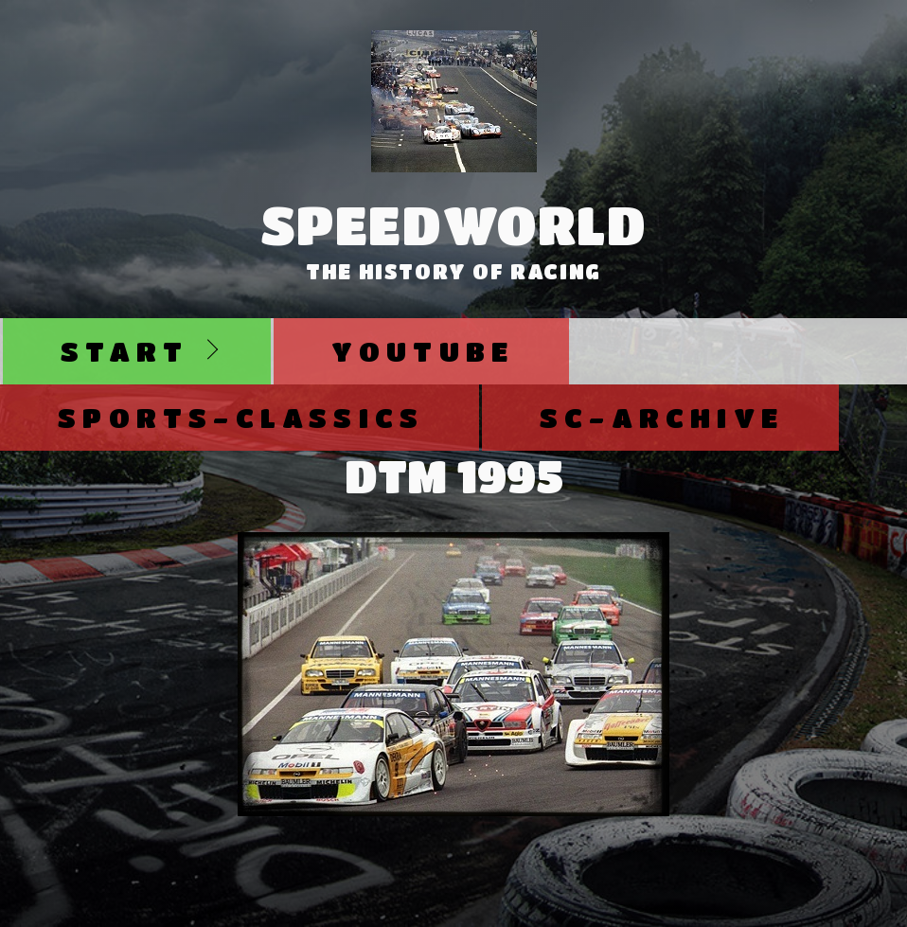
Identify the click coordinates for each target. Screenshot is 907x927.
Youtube (422, 350)
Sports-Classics (241, 417)
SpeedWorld (454, 224)
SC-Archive (662, 417)
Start (124, 350)
